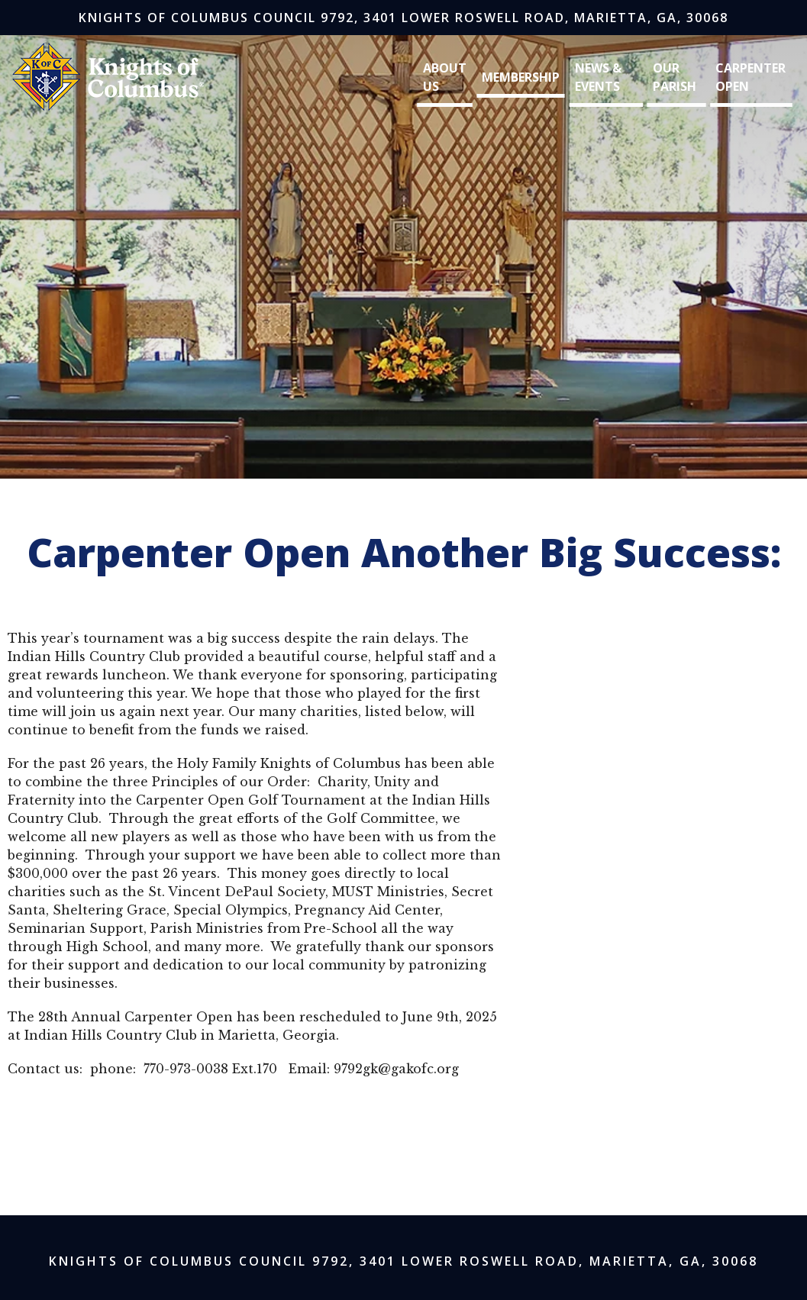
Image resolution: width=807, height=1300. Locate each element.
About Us (444, 77)
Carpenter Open (750, 77)
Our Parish (674, 77)
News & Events (598, 77)
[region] (403, 243)
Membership (521, 77)
